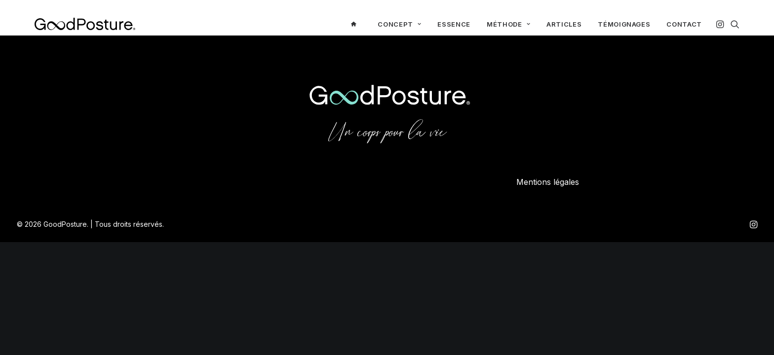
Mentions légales (547, 182)
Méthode (508, 24)
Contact (684, 24)
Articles (563, 24)
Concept (399, 24)
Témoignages (624, 24)
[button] (721, 24)
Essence (453, 24)
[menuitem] (356, 24)
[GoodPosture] (85, 24)
